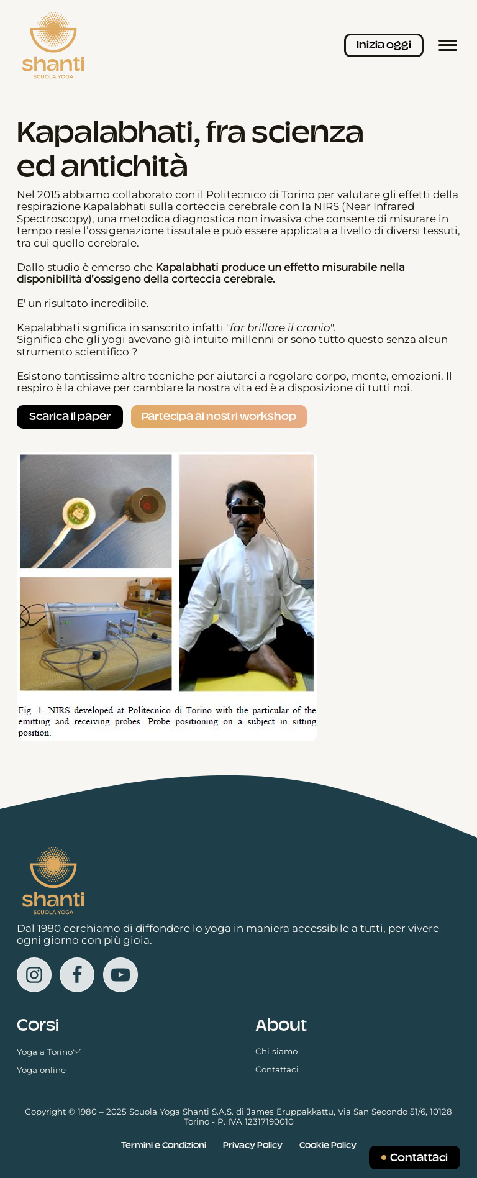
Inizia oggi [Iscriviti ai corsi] (384, 45)
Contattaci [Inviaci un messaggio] (419, 1157)
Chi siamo (276, 1051)
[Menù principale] (447, 45)
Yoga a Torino (49, 1052)
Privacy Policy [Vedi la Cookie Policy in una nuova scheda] (253, 1145)
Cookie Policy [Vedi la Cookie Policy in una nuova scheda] (328, 1145)
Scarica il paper (70, 416)
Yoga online (41, 1070)
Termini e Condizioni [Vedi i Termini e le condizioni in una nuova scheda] (163, 1145)
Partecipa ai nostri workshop (219, 416)
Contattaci (277, 1069)
